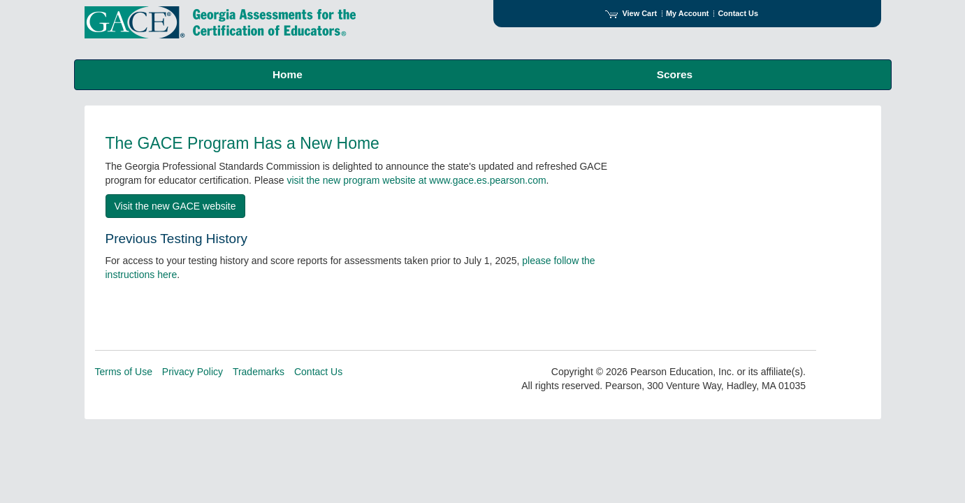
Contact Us (738, 13)
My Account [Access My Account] (687, 13)
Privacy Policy (192, 371)
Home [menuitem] (288, 74)
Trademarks (258, 371)
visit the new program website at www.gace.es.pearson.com (416, 180)
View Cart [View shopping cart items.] (631, 13)
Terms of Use (123, 371)
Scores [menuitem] (674, 74)
